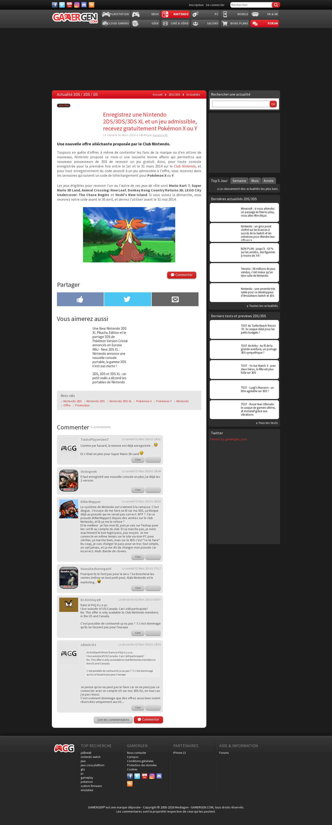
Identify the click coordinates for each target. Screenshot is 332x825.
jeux (83, 761)
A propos (132, 757)
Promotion (82, 405)
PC (216, 14)
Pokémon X (144, 401)
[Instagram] (77, 5)
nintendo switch (91, 757)
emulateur (87, 790)
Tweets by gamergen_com (228, 439)
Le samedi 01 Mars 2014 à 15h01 (141, 439)
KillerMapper (90, 501)
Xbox (155, 14)
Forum (273, 23)
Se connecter (215, 5)
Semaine (239, 180)
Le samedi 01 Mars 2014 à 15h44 (141, 471)
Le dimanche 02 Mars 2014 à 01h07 (140, 600)
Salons (212, 23)
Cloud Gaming (118, 23)
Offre (67, 405)
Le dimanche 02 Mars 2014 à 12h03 (140, 644)
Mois (255, 180)
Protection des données (142, 765)
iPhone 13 (179, 753)
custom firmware (91, 786)
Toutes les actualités (263, 306)
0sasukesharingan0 (95, 569)
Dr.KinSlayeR (90, 600)
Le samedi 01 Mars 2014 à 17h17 (141, 568)
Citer (138, 459)
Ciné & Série (180, 23)
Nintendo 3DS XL (121, 401)
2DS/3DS (64, 105)
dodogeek (88, 471)
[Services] (91, 5)
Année (269, 180)
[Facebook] (54, 5)
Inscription (196, 5)
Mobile (242, 14)
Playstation (119, 14)
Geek (155, 23)
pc (82, 773)
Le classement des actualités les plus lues (249, 189)
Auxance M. (160, 135)
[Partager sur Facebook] (80, 299)
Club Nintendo (185, 166)
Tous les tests (268, 423)
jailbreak (86, 753)
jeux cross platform (92, 765)
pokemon (87, 782)
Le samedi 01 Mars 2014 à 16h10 (141, 501)
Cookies (132, 769)
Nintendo (181, 14)
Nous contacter (136, 753)
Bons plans (239, 23)
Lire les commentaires (113, 719)
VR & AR (272, 14)
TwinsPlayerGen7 (94, 439)
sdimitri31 (88, 645)
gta (83, 769)
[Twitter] (62, 5)
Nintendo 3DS (95, 401)
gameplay (87, 778)
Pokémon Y (164, 401)
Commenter (184, 275)
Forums (224, 753)
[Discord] (84, 5)
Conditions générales (140, 761)
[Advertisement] (185, 504)
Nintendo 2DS (72, 401)
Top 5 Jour (219, 180)
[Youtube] (69, 5)
